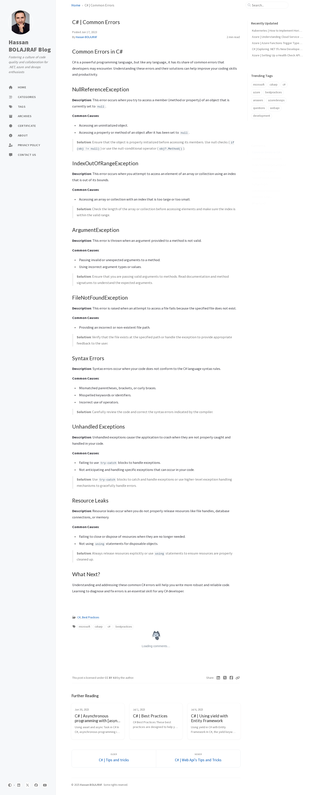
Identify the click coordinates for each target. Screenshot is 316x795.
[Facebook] (231, 677)
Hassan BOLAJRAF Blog (30, 45)
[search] (269, 5)
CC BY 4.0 (111, 678)
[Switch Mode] (10, 785)
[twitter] (27, 785)
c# (109, 626)
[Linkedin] (218, 677)
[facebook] (36, 785)
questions (259, 108)
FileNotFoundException (266, 171)
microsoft (84, 626)
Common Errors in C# (266, 145)
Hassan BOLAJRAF (86, 37)
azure (256, 92)
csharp (99, 626)
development (261, 116)
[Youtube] (45, 785)
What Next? (259, 197)
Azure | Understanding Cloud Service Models (280, 37)
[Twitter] (224, 677)
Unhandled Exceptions (265, 184)
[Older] (114, 758)
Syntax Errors (260, 177)
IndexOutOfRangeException (269, 158)
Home (75, 5)
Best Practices (90, 617)
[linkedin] (19, 785)
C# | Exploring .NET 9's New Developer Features (282, 49)
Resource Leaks (261, 190)
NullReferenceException (267, 152)
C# (79, 617)
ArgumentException (264, 165)
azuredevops (276, 100)
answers (258, 100)
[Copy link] (237, 677)
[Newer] (198, 758)
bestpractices (124, 626)
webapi (274, 108)
